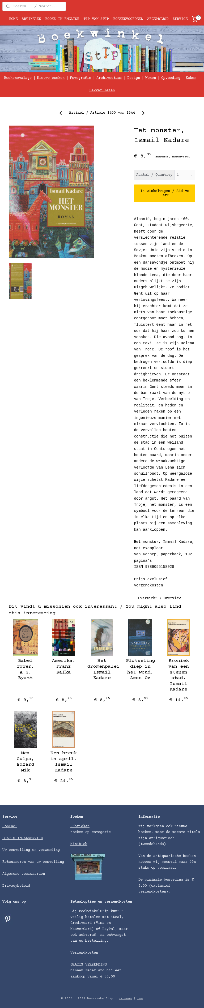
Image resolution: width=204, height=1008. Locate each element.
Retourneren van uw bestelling (33, 862)
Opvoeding (170, 78)
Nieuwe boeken (51, 78)
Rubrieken (80, 826)
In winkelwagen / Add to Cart (164, 193)
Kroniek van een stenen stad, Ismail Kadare (178, 675)
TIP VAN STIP (96, 19)
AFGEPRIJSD (157, 19)
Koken (191, 78)
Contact (9, 826)
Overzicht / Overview (159, 598)
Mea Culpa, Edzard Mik (25, 761)
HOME (13, 19)
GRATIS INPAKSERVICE (22, 838)
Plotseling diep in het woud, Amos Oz (140, 669)
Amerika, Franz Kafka (63, 666)
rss (140, 998)
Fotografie (80, 78)
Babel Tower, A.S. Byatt (25, 669)
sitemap (125, 998)
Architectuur (109, 78)
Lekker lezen (102, 90)
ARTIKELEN (31, 19)
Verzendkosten (84, 953)
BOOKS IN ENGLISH (62, 19)
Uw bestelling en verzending (31, 850)
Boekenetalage (18, 78)
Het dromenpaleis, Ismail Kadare (101, 669)
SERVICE (180, 19)
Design (133, 78)
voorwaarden (33, 874)
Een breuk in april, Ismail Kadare (63, 761)
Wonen (150, 78)
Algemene (12, 874)
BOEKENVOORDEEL (128, 19)
